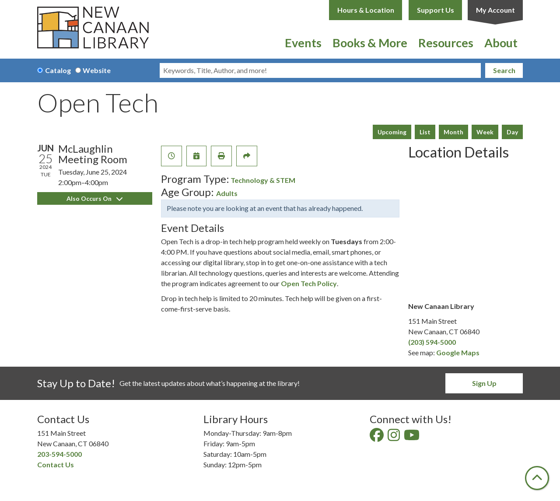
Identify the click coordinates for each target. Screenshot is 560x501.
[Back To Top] (537, 478)
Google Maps (458, 352)
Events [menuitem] (303, 42)
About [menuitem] (501, 42)
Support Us (435, 10)
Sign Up (484, 383)
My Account (495, 10)
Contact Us (55, 464)
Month (453, 132)
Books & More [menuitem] (369, 42)
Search (504, 70)
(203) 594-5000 (432, 342)
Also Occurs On (94, 198)
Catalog (58, 70)
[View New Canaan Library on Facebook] (377, 437)
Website (97, 70)
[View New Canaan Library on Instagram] (394, 437)
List (425, 132)
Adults (227, 193)
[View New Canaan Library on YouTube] (412, 437)
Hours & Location (365, 10)
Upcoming (392, 132)
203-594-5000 (59, 454)
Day (512, 132)
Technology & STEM (263, 180)
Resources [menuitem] (445, 42)
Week (485, 132)
